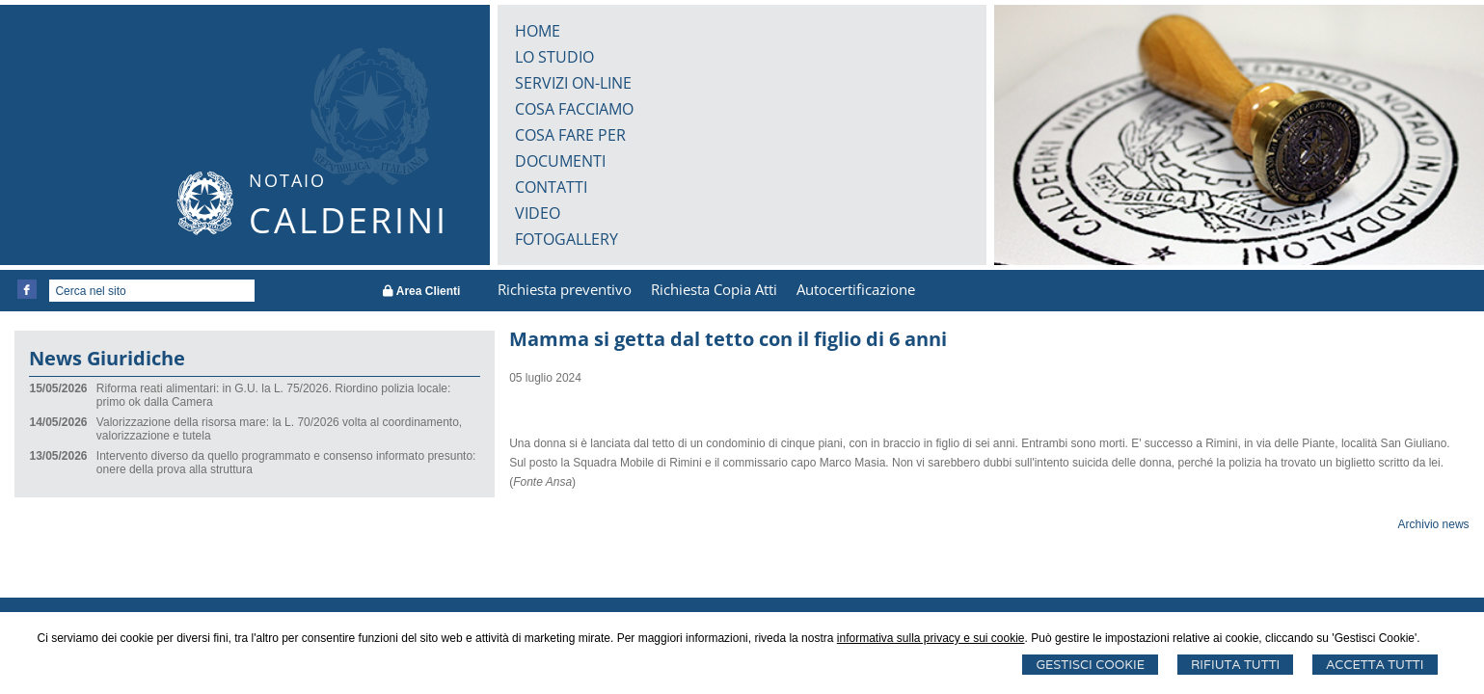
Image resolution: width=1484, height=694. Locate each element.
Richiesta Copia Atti (714, 289)
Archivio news (1434, 524)
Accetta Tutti (1374, 664)
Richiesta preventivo (565, 289)
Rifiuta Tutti (1235, 664)
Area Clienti (422, 291)
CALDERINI (348, 220)
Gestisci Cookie (1090, 664)
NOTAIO (287, 180)
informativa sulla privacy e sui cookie (931, 638)
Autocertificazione (855, 289)
